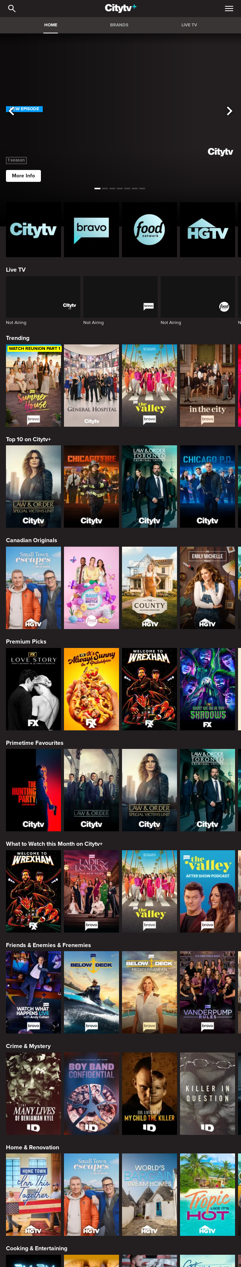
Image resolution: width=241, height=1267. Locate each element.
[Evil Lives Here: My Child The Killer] (149, 1093)
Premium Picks (26, 641)
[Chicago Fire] (91, 486)
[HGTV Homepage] (207, 229)
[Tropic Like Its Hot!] (207, 1194)
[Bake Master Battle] (91, 588)
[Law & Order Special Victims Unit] (33, 486)
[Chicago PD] (207, 486)
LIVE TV (189, 25)
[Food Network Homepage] (149, 229)
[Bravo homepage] (91, 229)
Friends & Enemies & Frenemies (48, 945)
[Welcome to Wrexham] (149, 689)
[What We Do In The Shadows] (207, 689)
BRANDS (119, 25)
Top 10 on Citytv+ (28, 439)
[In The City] (207, 385)
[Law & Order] (91, 790)
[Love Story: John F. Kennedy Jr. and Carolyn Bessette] (33, 689)
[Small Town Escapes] (33, 588)
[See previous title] (11, 111)
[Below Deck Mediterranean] (149, 992)
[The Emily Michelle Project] (207, 588)
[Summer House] (33, 385)
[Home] (121, 8)
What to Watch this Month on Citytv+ (54, 844)
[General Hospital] (91, 385)
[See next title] (229, 111)
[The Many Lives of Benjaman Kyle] (33, 1093)
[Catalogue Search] (12, 8)
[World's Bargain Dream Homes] (149, 1194)
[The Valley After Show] (207, 891)
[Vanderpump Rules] (207, 992)
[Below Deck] (91, 992)
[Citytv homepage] (33, 229)
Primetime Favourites (35, 743)
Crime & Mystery (28, 1046)
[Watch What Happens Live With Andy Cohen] (33, 992)
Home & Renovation (32, 1147)
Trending (17, 338)
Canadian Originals (31, 540)
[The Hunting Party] (33, 790)
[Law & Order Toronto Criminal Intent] (149, 486)
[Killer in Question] (207, 1093)
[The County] (149, 588)
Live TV (16, 270)
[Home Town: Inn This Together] (33, 1194)
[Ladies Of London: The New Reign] (91, 891)
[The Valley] (149, 385)
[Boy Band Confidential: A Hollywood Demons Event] (91, 1093)
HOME (50, 25)
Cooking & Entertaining (36, 1248)
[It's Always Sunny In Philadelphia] (91, 689)
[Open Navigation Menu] (229, 8)
